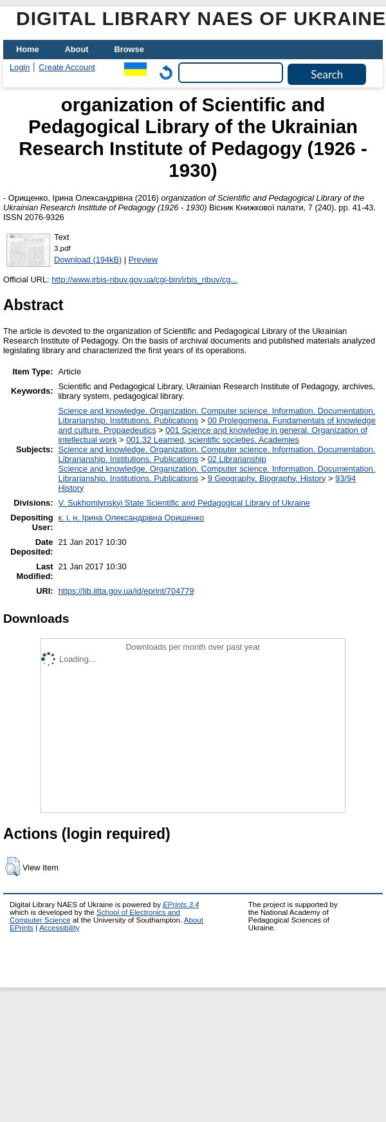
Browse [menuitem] (129, 49)
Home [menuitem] (27, 49)
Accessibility (59, 928)
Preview (143, 259)
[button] (12, 866)
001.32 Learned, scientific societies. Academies (212, 440)
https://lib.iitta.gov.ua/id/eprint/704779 (126, 591)
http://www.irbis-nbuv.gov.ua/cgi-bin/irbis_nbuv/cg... (144, 279)
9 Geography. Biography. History (267, 478)
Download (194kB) (88, 259)
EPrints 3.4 (181, 904)
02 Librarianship (237, 459)
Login (20, 67)
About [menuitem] (77, 49)
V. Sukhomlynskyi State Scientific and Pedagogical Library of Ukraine (183, 503)
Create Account (67, 67)
